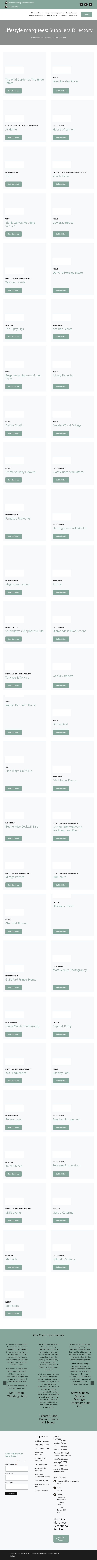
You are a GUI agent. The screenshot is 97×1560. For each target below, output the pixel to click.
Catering (9, 325)
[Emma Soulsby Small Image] (17, 443)
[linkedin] (90, 4)
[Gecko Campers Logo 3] (62, 664)
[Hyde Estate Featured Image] (17, 52)
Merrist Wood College (67, 425)
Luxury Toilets (11, 627)
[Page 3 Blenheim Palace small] (17, 490)
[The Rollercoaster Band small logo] (14, 1106)
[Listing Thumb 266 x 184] (65, 848)
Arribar (57, 584)
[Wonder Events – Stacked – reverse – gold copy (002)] (14, 269)
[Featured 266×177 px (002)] (17, 101)
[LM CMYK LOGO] (12, 12)
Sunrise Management (67, 1119)
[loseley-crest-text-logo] (62, 1059)
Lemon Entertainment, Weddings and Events (67, 828)
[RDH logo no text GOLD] (14, 691)
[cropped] (14, 664)
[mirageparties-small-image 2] (17, 848)
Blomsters (12, 1306)
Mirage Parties (14, 877)
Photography (58, 966)
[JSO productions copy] (14, 1059)
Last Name (9, 1482)
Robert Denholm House (20, 705)
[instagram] (86, 4)
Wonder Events (15, 282)
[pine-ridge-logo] (14, 757)
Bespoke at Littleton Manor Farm (23, 377)
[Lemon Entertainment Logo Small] (62, 813)
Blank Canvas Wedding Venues (20, 224)
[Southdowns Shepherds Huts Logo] (14, 617)
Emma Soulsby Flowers (20, 472)
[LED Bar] (72, 742)
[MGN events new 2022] (14, 1199)
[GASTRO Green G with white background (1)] (62, 1199)
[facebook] (81, 4)
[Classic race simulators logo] (62, 458)
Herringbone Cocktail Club (70, 528)
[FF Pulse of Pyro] (14, 505)
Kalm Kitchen (14, 1166)
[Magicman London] (14, 571)
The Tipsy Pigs (14, 329)
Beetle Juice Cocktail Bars (21, 826)
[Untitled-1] (14, 315)
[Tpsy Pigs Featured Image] (17, 300)
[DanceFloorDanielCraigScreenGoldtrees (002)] (24, 244)
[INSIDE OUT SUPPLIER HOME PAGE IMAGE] (65, 1091)
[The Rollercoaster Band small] (17, 1091)
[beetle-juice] (14, 813)
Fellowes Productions (67, 1165)
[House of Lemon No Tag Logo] (62, 116)
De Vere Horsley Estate (68, 272)
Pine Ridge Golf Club (18, 771)
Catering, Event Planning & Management (22, 126)
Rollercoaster (14, 1119)
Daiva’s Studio (14, 425)
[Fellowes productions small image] (65, 1137)
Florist (8, 422)
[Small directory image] (17, 602)
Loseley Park (61, 1073)
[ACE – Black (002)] (62, 315)
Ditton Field (60, 724)
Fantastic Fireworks (17, 518)
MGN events (13, 1212)
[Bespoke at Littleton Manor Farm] (14, 362)
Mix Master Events (65, 780)
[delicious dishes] (62, 893)
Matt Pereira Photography (70, 970)
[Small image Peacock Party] (17, 1184)
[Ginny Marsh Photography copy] (14, 1013)
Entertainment (59, 126)
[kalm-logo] (14, 1152)
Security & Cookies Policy (39, 1553)
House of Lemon (64, 129)
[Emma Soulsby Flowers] (14, 458)
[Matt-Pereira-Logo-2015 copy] (62, 956)
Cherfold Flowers (16, 923)
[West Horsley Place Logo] (62, 68)
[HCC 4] (72, 490)
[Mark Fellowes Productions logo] (62, 1152)
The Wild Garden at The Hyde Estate (24, 81)
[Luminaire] (62, 863)
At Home (11, 129)
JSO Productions (15, 1073)
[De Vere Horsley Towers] (62, 259)
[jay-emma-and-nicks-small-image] (65, 101)
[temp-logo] (62, 711)
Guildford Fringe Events (20, 979)
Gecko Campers (63, 676)
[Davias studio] (14, 412)
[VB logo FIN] (62, 162)
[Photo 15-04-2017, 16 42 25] (24, 546)
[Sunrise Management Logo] (62, 1106)
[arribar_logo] (62, 571)
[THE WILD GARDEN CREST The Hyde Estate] (14, 68)
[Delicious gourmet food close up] (65, 1184)
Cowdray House (63, 223)
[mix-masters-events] (62, 767)
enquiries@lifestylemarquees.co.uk (21, 3)
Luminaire (59, 877)
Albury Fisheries (63, 375)
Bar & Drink (57, 325)
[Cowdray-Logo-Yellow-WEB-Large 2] (62, 209)
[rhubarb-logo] (14, 1246)
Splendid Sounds (64, 1259)
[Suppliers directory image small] (65, 347)
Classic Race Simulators (68, 472)
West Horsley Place (65, 81)
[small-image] (17, 194)
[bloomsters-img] (17, 1277)
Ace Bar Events (62, 329)
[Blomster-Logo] (14, 1292)
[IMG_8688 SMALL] (17, 396)
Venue (55, 78)
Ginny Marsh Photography (22, 1026)
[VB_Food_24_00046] (65, 147)
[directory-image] (17, 798)
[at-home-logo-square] (14, 116)
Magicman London (17, 584)
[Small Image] (17, 147)
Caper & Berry (62, 1026)
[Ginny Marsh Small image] (17, 997)
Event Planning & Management (18, 278)
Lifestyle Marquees (18, 1553)
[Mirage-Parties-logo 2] (14, 863)
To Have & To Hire (17, 677)
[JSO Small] (17, 1044)
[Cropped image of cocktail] (65, 300)
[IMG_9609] (72, 546)
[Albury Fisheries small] (62, 362)
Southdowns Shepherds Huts (24, 631)
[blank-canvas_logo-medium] (14, 209)
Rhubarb (11, 1259)
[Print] (62, 515)
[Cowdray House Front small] (65, 194)
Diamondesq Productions (69, 631)
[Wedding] (65, 649)
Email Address (11, 1464)
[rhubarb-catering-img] (17, 1230)
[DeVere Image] (65, 244)
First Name (9, 1474)
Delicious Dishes (63, 906)
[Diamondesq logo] (62, 617)
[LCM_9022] (24, 941)
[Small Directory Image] (65, 602)
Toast (8, 176)
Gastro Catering (63, 1212)
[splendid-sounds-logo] (62, 1246)
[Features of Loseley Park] (65, 1044)
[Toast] (14, 162)
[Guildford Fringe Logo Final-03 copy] (14, 966)
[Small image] (65, 443)
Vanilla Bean (61, 176)
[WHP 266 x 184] (65, 52)
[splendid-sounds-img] (65, 1230)
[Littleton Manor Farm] (17, 347)
